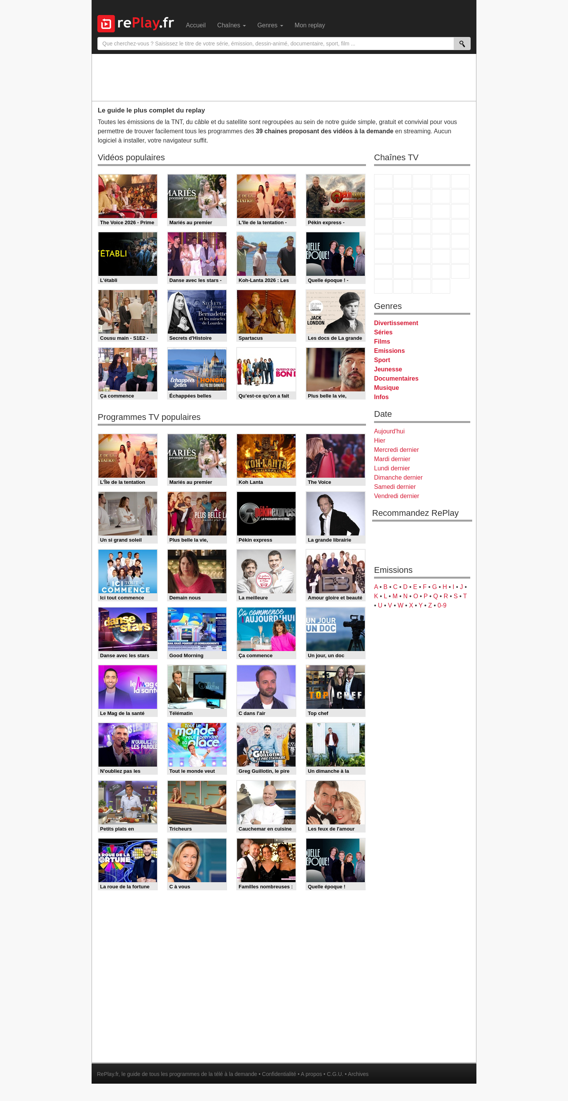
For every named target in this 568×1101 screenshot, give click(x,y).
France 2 (402, 181)
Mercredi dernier (396, 449)
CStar (402, 211)
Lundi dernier (392, 468)
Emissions (389, 350)
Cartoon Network (422, 271)
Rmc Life (402, 226)
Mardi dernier (392, 459)
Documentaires (396, 378)
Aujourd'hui (389, 431)
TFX (460, 196)
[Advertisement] (284, 77)
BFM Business (460, 241)
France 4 (383, 211)
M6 (383, 196)
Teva (422, 226)
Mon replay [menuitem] (310, 25)
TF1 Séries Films (422, 211)
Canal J (402, 271)
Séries (383, 332)
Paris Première (441, 226)
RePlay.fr (108, 1074)
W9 (422, 196)
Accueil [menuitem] (196, 25)
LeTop (383, 286)
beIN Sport (422, 256)
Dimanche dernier (398, 477)
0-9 (442, 605)
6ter (441, 211)
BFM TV (441, 241)
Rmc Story (383, 226)
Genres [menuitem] (270, 25)
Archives (358, 1074)
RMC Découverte (460, 211)
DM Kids (460, 271)
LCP (402, 286)
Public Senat (422, 286)
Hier (379, 440)
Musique (386, 387)
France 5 (460, 181)
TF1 (383, 181)
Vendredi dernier (396, 496)
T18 (460, 226)
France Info (402, 241)
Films (382, 341)
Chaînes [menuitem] (231, 25)
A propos (311, 1074)
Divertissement (396, 323)
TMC (441, 196)
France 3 (422, 181)
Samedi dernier (395, 486)
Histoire (441, 286)
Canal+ (441, 181)
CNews (422, 241)
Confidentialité (279, 1074)
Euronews (383, 256)
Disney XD (441, 271)
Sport (382, 360)
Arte (402, 196)
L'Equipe (460, 256)
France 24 (402, 256)
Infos (381, 397)
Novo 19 (383, 241)
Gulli (383, 271)
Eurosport (441, 256)
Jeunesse (388, 369)
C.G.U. (335, 1074)
